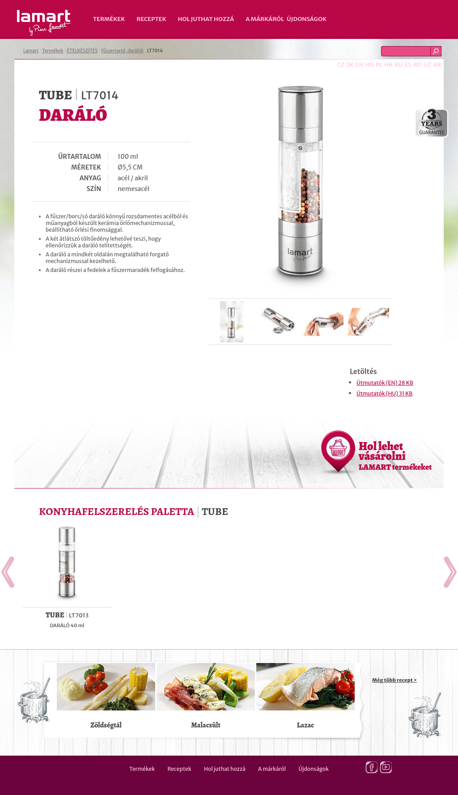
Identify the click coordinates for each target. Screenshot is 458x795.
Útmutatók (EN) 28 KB (384, 382)
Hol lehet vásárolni (395, 455)
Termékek (109, 19)
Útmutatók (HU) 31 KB (384, 393)
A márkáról (265, 19)
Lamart (44, 23)
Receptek (151, 19)
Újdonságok (307, 19)
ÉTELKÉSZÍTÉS (82, 51)
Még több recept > (394, 680)
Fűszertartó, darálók (122, 51)
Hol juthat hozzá (206, 19)
